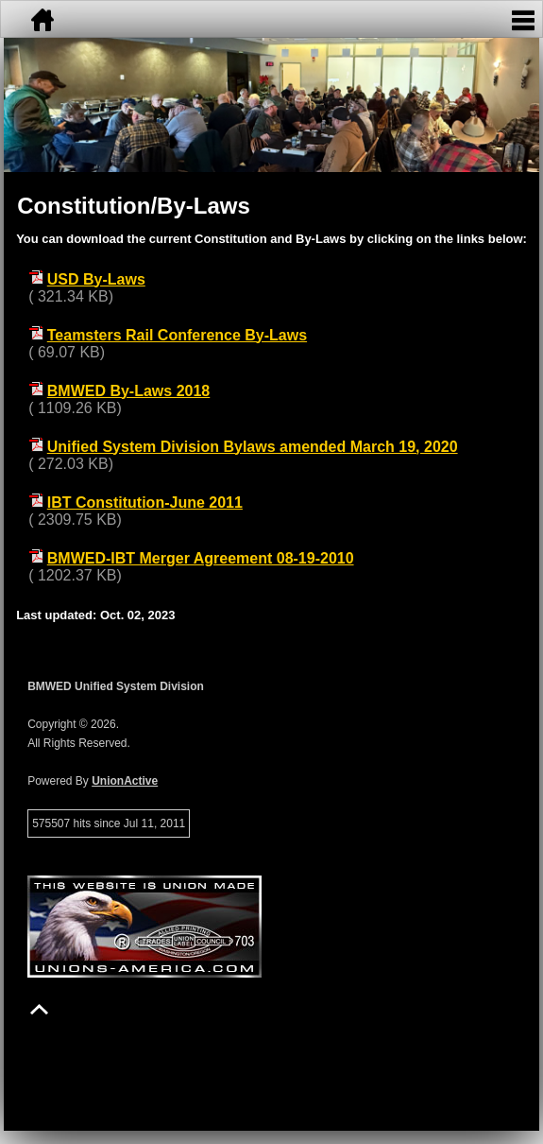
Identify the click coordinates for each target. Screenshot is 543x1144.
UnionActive (125, 781)
